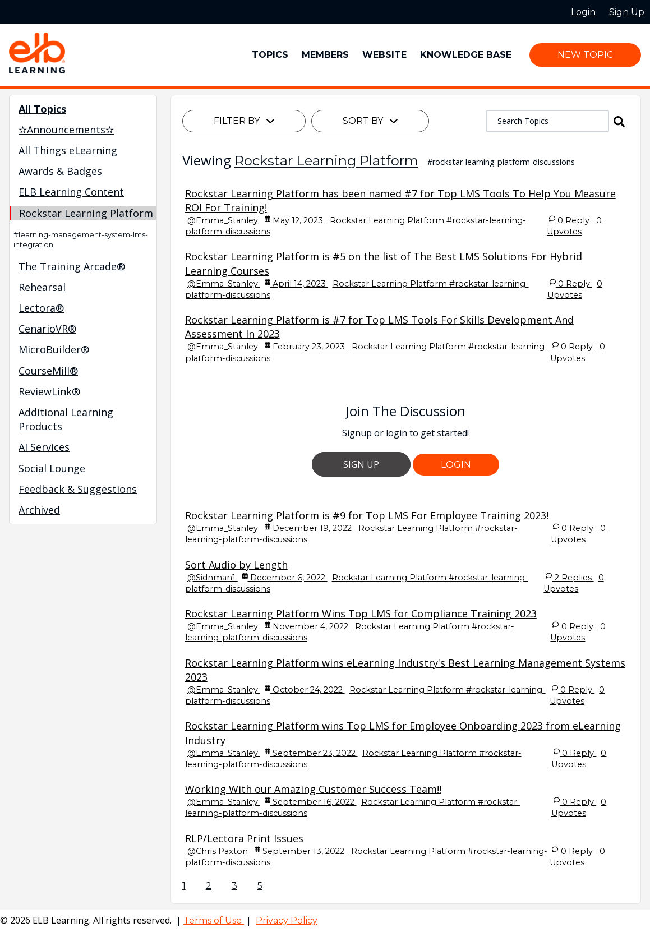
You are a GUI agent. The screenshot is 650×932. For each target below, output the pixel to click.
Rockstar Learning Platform (326, 161)
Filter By (244, 121)
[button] (619, 121)
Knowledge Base (465, 54)
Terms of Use (213, 920)
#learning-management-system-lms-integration (80, 239)
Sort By (370, 121)
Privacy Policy (286, 920)
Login (456, 464)
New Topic (585, 54)
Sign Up (361, 464)
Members (325, 54)
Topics (270, 54)
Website (384, 54)
